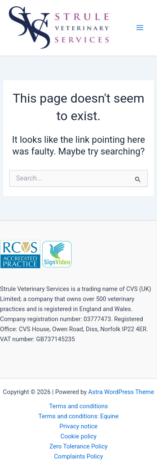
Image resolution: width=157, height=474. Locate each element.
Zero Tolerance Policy (78, 446)
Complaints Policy (78, 456)
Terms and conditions (78, 406)
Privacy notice (78, 426)
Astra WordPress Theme (121, 392)
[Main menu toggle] (140, 27)
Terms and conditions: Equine (78, 416)
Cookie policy (78, 436)
